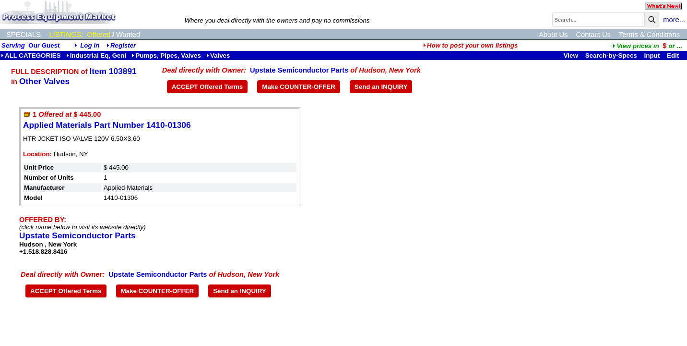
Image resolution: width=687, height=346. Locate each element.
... (647, 45)
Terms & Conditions (649, 34)
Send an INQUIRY (381, 86)
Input (652, 55)
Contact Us (593, 34)
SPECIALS (23, 34)
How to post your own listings (470, 45)
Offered (98, 34)
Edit (674, 55)
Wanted (128, 34)
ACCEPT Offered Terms (207, 86)
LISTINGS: (66, 34)
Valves (218, 55)
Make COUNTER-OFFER (298, 86)
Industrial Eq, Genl (96, 55)
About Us (553, 34)
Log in (89, 45)
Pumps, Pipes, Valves (166, 55)
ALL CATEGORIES (31, 55)
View (571, 55)
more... (674, 20)
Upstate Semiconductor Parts (299, 70)
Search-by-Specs (611, 55)
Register (123, 45)
